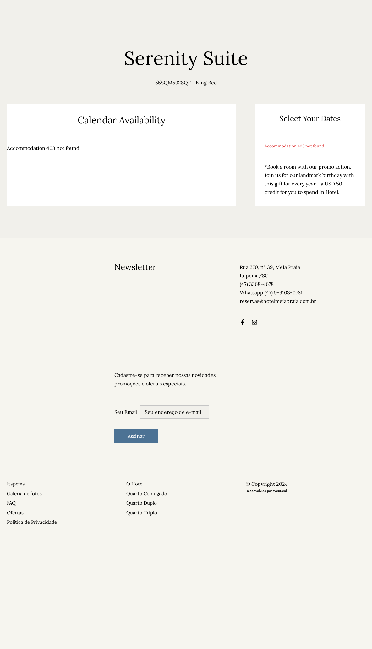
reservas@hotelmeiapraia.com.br (278, 301)
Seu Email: (161, 412)
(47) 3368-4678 (257, 284)
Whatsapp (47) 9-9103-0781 (271, 292)
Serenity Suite (186, 58)
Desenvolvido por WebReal (266, 491)
